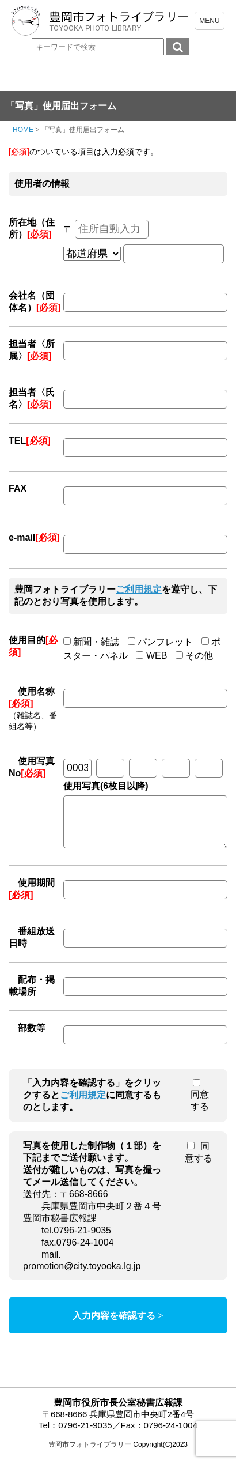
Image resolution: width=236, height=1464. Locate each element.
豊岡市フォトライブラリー (89, 1453)
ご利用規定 (139, 589)
